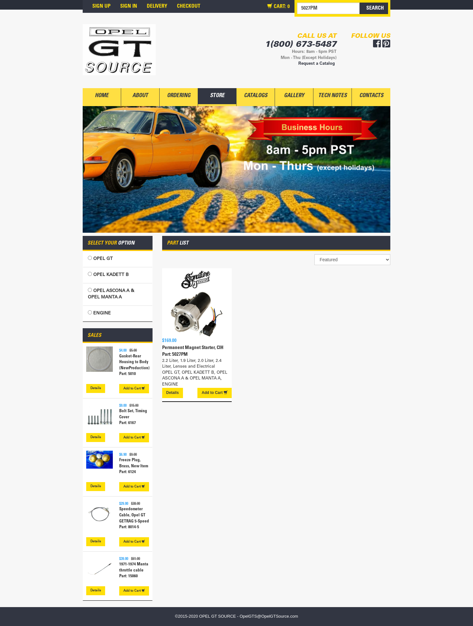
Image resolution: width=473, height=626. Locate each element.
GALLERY (294, 96)
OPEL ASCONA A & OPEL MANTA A (111, 294)
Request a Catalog (316, 64)
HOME (102, 96)
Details (95, 388)
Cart (134, 388)
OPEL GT (100, 258)
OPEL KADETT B (108, 274)
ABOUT (140, 96)
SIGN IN (128, 6)
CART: (278, 6)
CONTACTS (371, 96)
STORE (217, 96)
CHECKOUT (188, 6)
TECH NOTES (332, 96)
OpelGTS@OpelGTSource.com (269, 616)
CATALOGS (255, 96)
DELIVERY (157, 6)
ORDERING (178, 96)
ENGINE (99, 313)
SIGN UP (101, 6)
